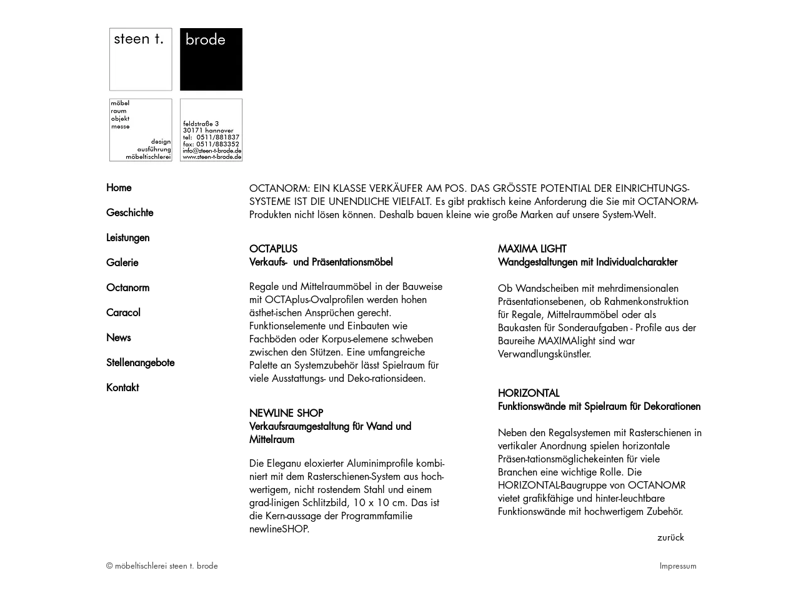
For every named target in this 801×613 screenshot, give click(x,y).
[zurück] (670, 536)
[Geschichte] (150, 213)
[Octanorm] (150, 288)
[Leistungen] (150, 238)
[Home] (150, 188)
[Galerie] (150, 263)
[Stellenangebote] (150, 363)
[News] (150, 338)
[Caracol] (150, 313)
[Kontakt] (150, 388)
